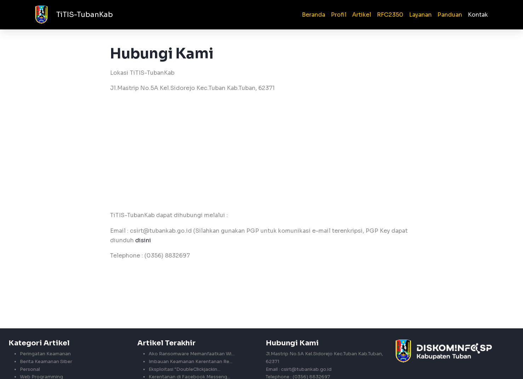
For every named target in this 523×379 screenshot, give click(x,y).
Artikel (361, 14)
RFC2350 (390, 14)
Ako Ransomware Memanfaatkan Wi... (192, 354)
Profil (338, 14)
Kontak (478, 14)
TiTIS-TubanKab (84, 14)
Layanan (420, 14)
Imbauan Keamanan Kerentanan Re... (190, 361)
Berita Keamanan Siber (46, 361)
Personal (30, 369)
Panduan (449, 14)
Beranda (313, 14)
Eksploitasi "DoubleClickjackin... (184, 369)
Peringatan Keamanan (45, 354)
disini (143, 240)
